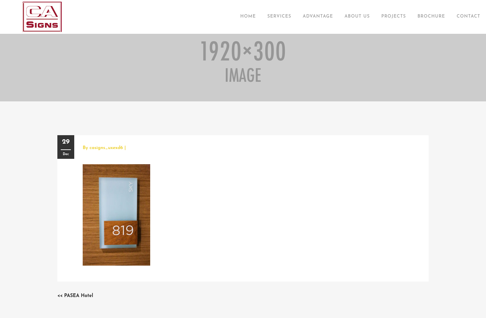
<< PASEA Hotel (75, 295)
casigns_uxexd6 (106, 147)
